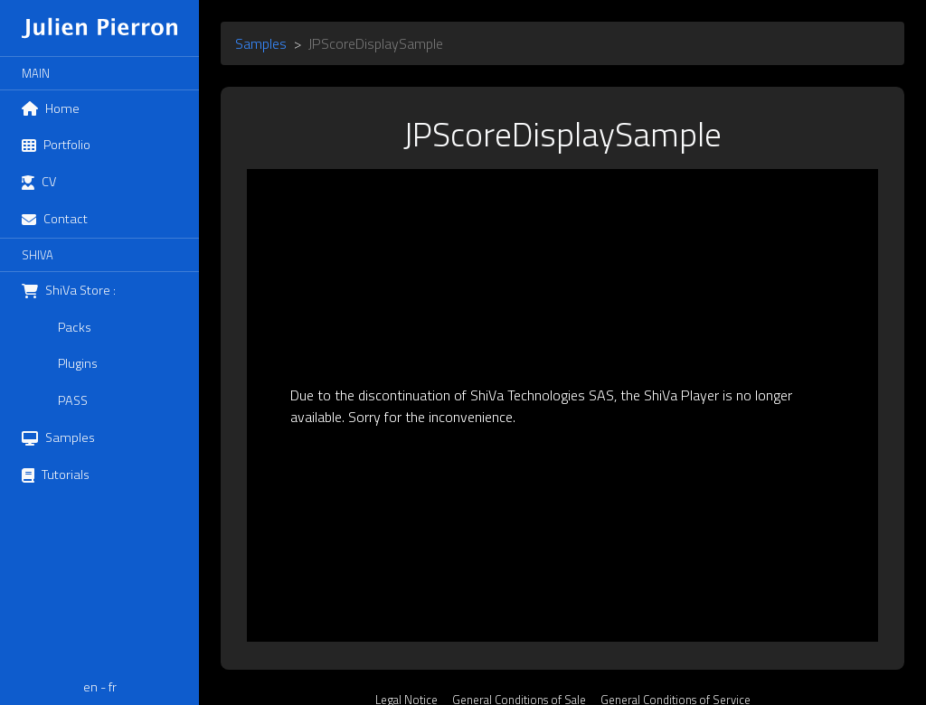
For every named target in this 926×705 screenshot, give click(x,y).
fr (113, 687)
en (90, 687)
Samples (261, 43)
